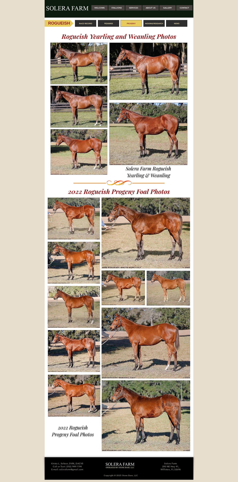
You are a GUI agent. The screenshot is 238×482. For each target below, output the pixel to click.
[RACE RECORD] (85, 23)
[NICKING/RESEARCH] (154, 23)
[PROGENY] (131, 23)
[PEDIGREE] (108, 23)
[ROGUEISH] (59, 23)
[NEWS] (176, 23)
